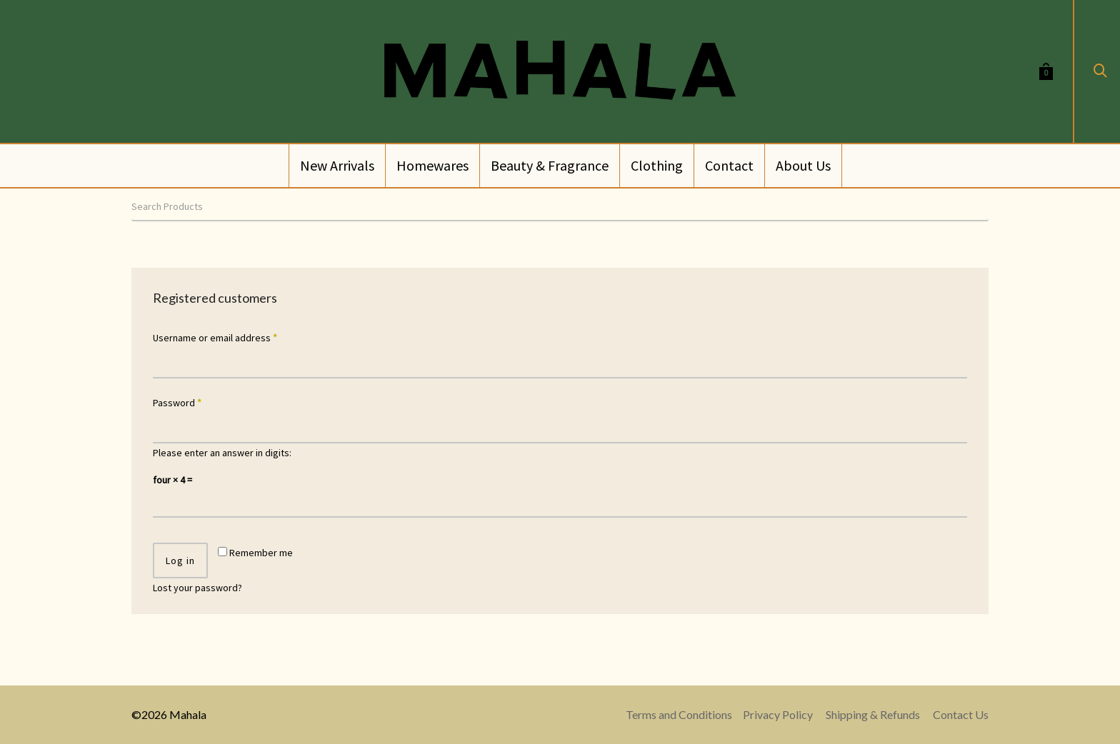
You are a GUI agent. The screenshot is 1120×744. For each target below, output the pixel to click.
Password (177, 402)
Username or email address (215, 337)
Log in (180, 560)
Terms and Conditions (679, 714)
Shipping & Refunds (873, 714)
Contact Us (961, 714)
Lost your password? (197, 587)
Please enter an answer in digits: (222, 452)
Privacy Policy (778, 714)
